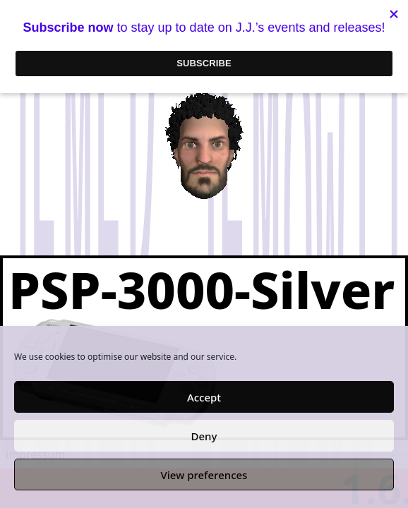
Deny (204, 436)
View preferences (204, 475)
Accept (204, 397)
